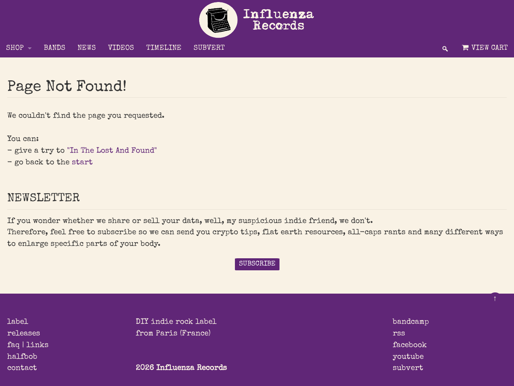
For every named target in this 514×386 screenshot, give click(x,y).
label (17, 322)
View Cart (484, 48)
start (82, 163)
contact (22, 368)
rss (399, 334)
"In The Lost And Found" (112, 151)
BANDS (54, 48)
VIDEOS (121, 48)
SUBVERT (209, 48)
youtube (408, 357)
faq (13, 345)
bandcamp (411, 322)
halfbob (22, 357)
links (38, 345)
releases (23, 334)
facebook (410, 345)
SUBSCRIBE (257, 264)
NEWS (87, 48)
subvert (408, 368)
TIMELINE (164, 48)
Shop (15, 48)
